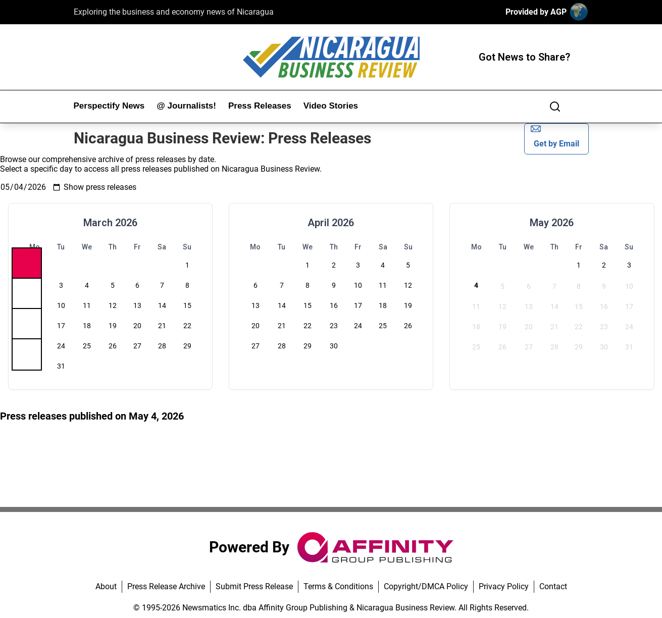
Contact (553, 586)
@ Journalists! (186, 106)
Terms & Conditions (338, 586)
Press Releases (259, 106)
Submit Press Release (254, 586)
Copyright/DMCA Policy (426, 586)
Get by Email (555, 136)
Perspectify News (109, 106)
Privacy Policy (504, 586)
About (106, 586)
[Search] (555, 106)
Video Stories (330, 106)
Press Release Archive (166, 586)
